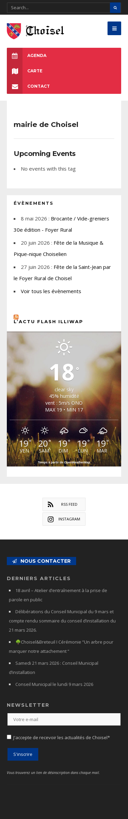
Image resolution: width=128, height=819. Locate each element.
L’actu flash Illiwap (48, 321)
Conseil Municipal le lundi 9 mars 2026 (54, 684)
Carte (24, 70)
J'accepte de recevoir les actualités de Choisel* (61, 737)
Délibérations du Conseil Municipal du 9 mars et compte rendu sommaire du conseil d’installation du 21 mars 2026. (62, 620)
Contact (28, 86)
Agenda (26, 55)
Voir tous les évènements (51, 291)
